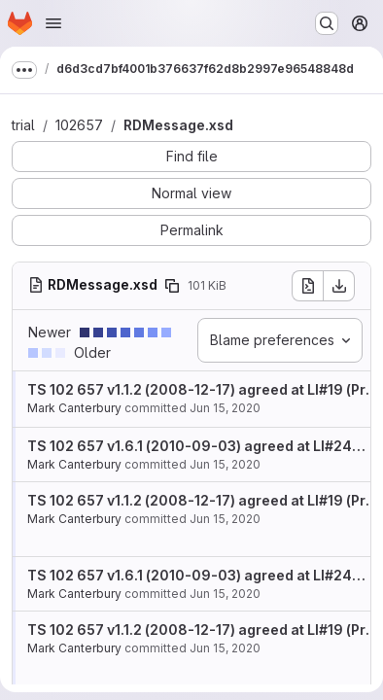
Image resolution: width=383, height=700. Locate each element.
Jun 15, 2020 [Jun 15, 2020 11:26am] (225, 408)
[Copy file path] (172, 286)
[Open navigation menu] (53, 23)
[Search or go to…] (326, 23)
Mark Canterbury (74, 408)
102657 (79, 125)
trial (23, 125)
